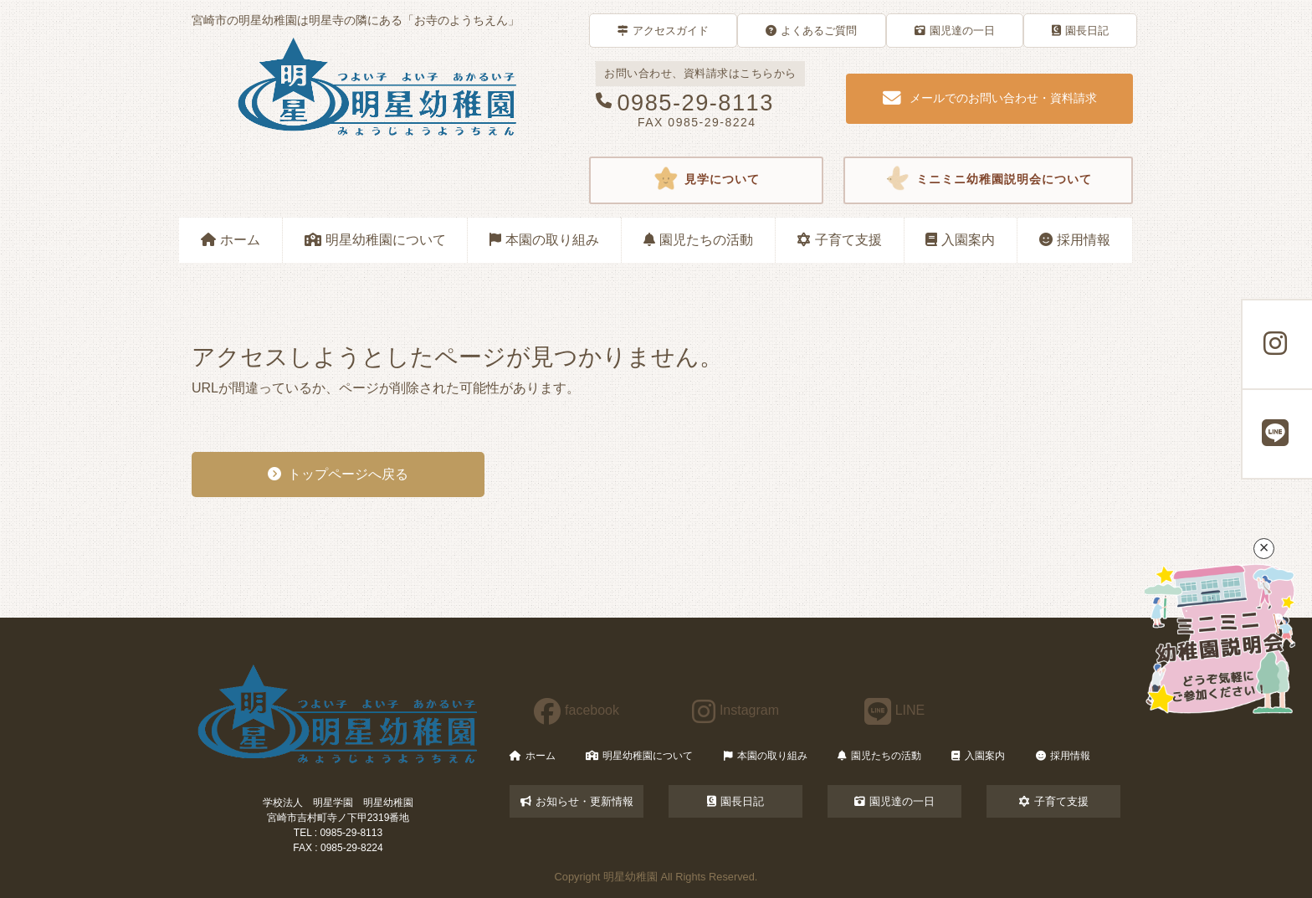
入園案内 (960, 240)
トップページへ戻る (338, 474)
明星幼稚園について (375, 240)
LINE (894, 710)
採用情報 (1074, 240)
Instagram (735, 710)
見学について (706, 180)
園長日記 (1080, 30)
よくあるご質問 (811, 30)
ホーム (230, 240)
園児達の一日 (955, 30)
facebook (576, 710)
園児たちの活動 (698, 240)
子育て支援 (839, 240)
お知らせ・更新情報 (576, 801)
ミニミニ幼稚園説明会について (988, 180)
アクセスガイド (663, 30)
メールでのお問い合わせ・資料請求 (990, 99)
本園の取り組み (544, 240)
